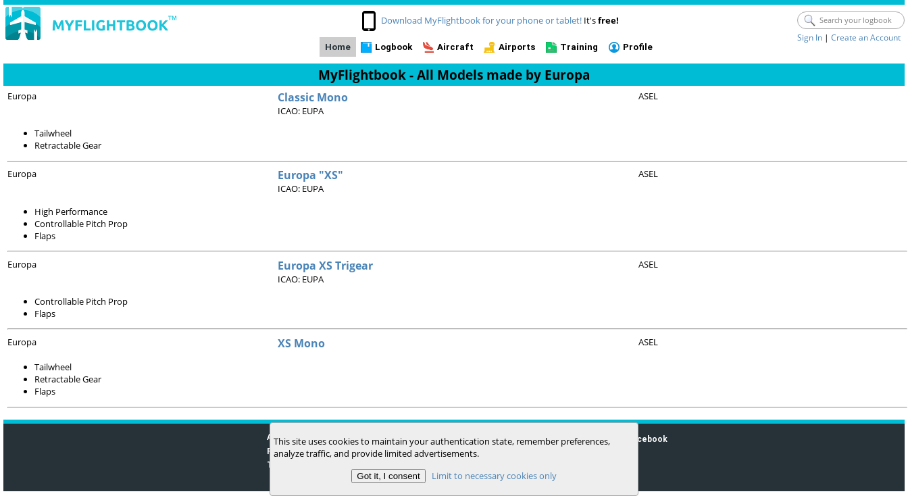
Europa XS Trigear (325, 265)
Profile (638, 47)
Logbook (393, 47)
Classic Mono (313, 97)
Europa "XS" (310, 175)
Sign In (809, 37)
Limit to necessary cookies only (494, 476)
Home (338, 47)
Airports (517, 47)
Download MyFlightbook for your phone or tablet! (481, 20)
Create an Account (866, 37)
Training (579, 47)
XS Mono (301, 343)
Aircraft (455, 47)
